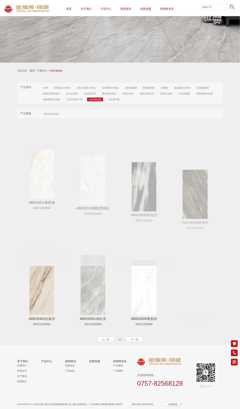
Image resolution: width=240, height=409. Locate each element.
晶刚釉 (164, 87)
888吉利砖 (128, 93)
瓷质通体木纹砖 (204, 93)
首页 (69, 8)
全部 (45, 87)
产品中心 (105, 8)
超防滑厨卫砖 (147, 93)
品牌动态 (70, 365)
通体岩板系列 (109, 93)
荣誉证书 (22, 370)
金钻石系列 (72, 93)
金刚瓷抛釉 (131, 87)
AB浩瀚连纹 (56, 70)
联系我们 (22, 381)
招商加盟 (145, 8)
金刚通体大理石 (110, 87)
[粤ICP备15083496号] (142, 404)
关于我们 (86, 8)
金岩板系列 (90, 93)
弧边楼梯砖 (203, 87)
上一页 (105, 339)
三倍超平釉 (113, 99)
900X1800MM (51, 114)
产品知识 (70, 370)
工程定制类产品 (74, 99)
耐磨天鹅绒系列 (51, 93)
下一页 (134, 339)
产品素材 (118, 365)
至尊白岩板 (166, 93)
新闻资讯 (125, 8)
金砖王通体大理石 (86, 87)
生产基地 (22, 376)
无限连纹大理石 (62, 87)
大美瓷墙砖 (184, 93)
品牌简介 (22, 365)
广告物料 (118, 370)
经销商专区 (167, 8)
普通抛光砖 (149, 87)
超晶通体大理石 (182, 87)
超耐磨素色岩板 (51, 99)
